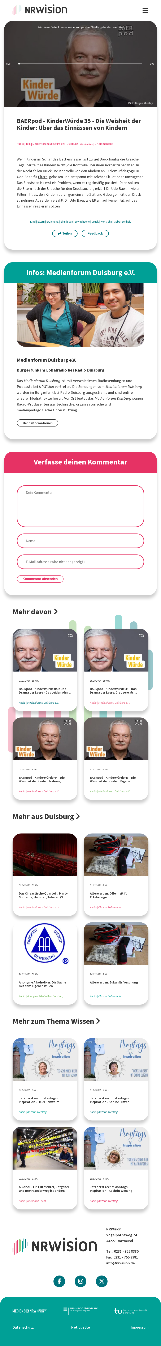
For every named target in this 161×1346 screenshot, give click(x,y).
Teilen (65, 233)
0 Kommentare (104, 144)
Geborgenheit (122, 222)
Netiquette (80, 1327)
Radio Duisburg (72, 392)
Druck (95, 222)
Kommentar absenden (40, 579)
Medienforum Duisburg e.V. (48, 144)
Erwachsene (82, 222)
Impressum (139, 1327)
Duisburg (72, 144)
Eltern (42, 176)
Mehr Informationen (38, 423)
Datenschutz (23, 1327)
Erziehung (53, 222)
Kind (33, 222)
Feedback (95, 233)
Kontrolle (107, 222)
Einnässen (67, 222)
